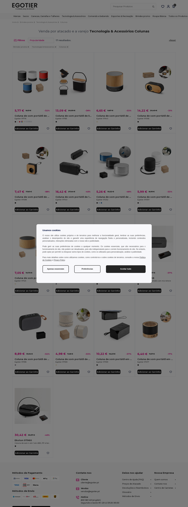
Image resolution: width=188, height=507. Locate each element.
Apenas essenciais (55, 269)
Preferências (87, 269)
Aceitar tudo (125, 269)
